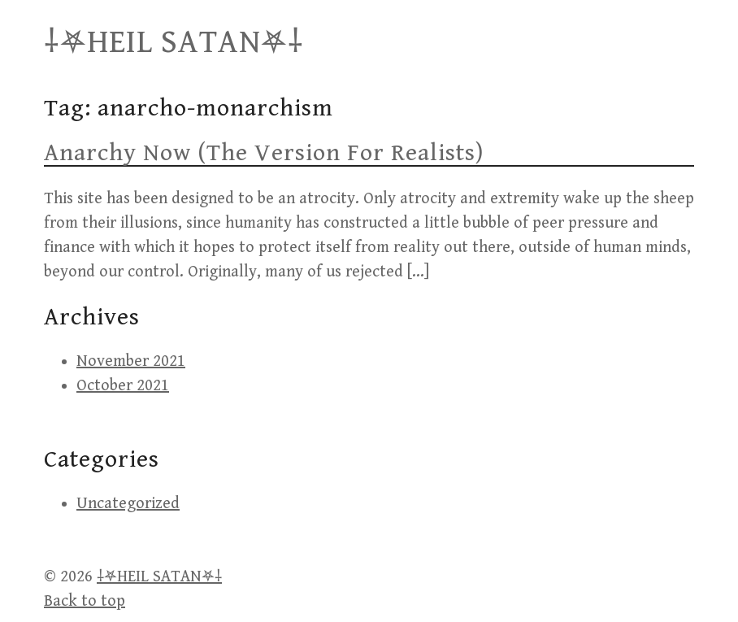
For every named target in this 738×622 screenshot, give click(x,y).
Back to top (84, 601)
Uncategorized (128, 503)
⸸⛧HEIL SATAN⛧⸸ (174, 42)
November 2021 (130, 361)
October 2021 (122, 385)
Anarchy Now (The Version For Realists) (264, 153)
